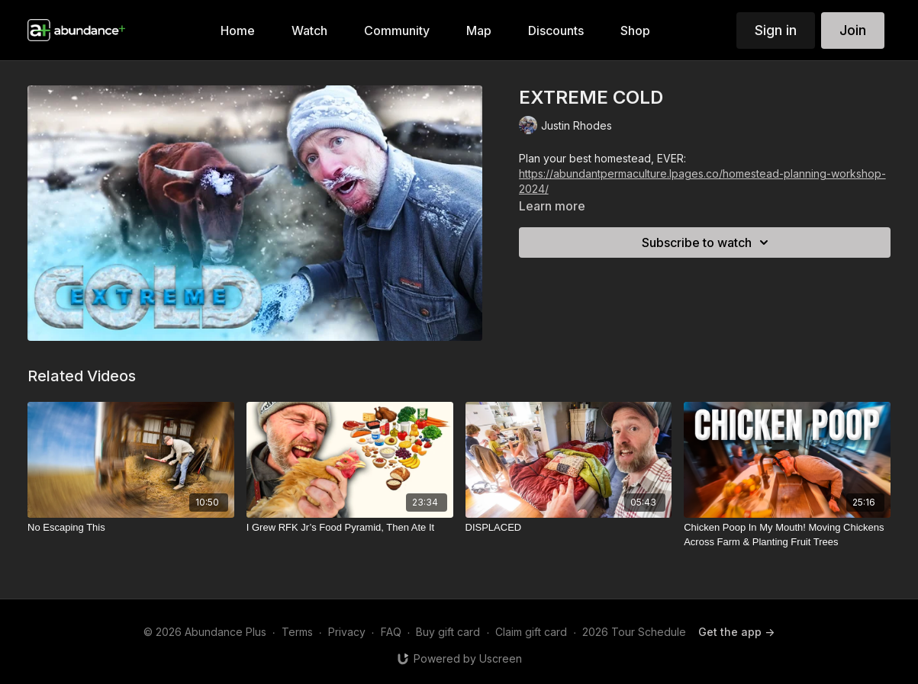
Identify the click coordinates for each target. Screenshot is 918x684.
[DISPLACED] (568, 527)
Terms (297, 631)
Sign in (776, 30)
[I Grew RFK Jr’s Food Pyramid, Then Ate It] (349, 527)
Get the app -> (736, 631)
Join (852, 30)
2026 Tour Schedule (634, 631)
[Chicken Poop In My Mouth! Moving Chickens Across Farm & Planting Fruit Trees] (787, 535)
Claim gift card (531, 631)
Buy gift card (448, 631)
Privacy (347, 631)
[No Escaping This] (130, 527)
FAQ (391, 631)
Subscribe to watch (707, 242)
